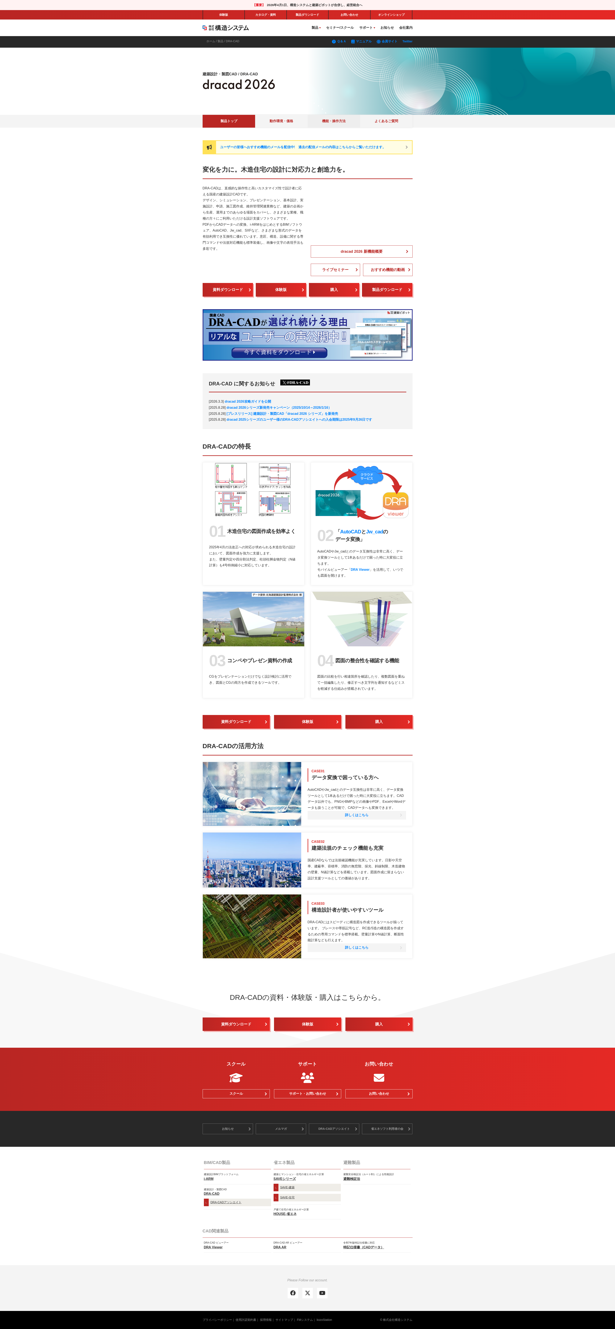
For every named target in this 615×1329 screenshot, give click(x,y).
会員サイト (387, 41)
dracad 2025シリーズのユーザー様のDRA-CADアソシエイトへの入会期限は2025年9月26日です (299, 419)
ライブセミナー (335, 270)
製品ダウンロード (387, 290)
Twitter (407, 41)
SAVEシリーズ (285, 1179)
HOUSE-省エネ (285, 1214)
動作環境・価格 (281, 121)
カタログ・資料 (265, 14)
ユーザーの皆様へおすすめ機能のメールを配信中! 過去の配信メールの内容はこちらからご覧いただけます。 (303, 147)
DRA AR (280, 1247)
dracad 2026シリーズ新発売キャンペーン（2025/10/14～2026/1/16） (279, 407)
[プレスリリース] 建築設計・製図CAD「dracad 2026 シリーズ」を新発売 (282, 413)
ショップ (391, 14)
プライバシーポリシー (217, 1319)
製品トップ (228, 121)
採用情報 (266, 1319)
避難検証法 (351, 1179)
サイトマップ (284, 1319)
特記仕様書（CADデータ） (363, 1247)
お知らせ (387, 27)
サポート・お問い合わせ (307, 1093)
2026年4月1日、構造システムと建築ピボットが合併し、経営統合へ (314, 5)
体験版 (223, 14)
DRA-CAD (212, 1193)
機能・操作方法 (334, 121)
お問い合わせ (349, 14)
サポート (366, 27)
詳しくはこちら (356, 815)
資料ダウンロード (228, 290)
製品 (307, 14)
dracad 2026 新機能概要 (361, 251)
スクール (236, 1093)
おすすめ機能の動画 (388, 270)
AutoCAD (350, 531)
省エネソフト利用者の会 (387, 1128)
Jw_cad (374, 531)
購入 (334, 290)
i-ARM (209, 1179)
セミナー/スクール (340, 27)
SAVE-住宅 (287, 1197)
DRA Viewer (360, 569)
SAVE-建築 (287, 1187)
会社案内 (406, 27)
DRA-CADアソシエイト (334, 1128)
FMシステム (305, 1319)
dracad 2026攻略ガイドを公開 (248, 401)
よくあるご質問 (386, 121)
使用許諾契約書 (246, 1319)
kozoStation (324, 1319)
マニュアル (361, 41)
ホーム (210, 41)
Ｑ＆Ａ (339, 41)
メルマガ (281, 1128)
